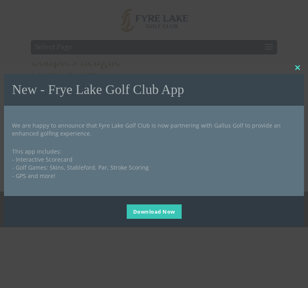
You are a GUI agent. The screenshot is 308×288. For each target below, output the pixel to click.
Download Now (154, 211)
